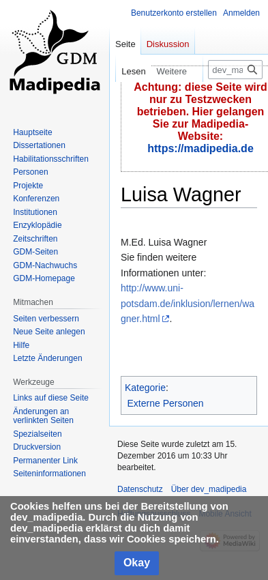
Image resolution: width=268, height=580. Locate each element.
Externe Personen (166, 403)
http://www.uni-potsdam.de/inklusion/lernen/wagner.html (187, 303)
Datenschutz (140, 489)
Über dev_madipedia (209, 489)
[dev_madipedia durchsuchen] (235, 69)
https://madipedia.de (200, 148)
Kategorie (145, 387)
